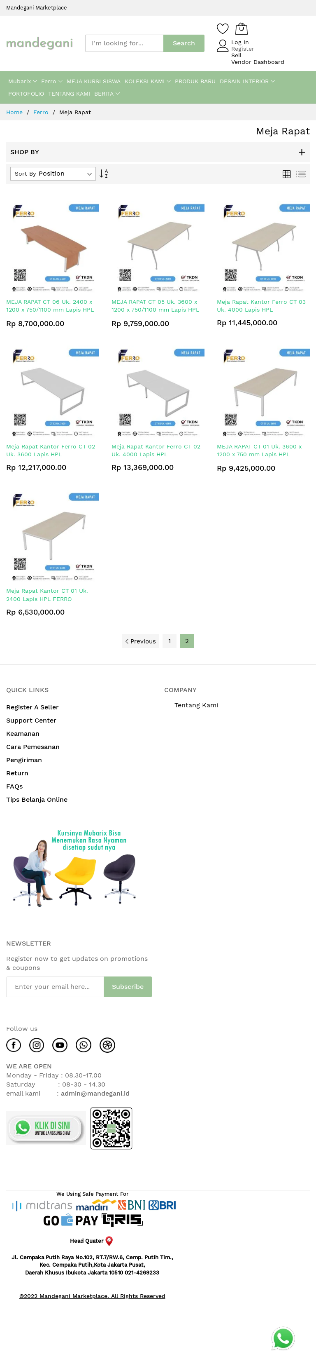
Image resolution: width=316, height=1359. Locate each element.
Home (15, 112)
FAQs (14, 786)
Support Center (31, 720)
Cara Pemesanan (34, 747)
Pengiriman (25, 760)
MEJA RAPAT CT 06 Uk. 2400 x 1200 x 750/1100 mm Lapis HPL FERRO (50, 309)
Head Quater (92, 1241)
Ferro (42, 112)
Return (17, 773)
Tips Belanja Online (36, 799)
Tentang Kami (196, 705)
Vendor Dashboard (257, 62)
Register (242, 48)
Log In (240, 42)
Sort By (25, 173)
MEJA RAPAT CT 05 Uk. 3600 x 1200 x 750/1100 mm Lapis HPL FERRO (155, 309)
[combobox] (124, 43)
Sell (236, 55)
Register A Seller (32, 707)
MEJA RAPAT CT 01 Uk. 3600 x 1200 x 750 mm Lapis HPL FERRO (259, 454)
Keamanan (24, 733)
